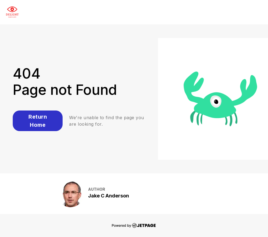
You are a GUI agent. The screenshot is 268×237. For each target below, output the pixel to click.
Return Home (37, 120)
